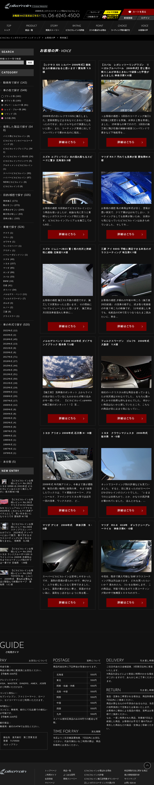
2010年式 (8, 388)
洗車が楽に (8, 218)
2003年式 (8, 418)
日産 (5, 285)
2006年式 (8, 405)
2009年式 (8, 392)
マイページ (50, 783)
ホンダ (6, 272)
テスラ (6, 233)
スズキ (6, 259)
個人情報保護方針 (132, 775)
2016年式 (8, 361)
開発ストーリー (70, 779)
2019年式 (8, 344)
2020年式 (8, 352)
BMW (6, 281)
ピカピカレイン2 (11, 186)
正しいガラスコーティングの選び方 (99, 783)
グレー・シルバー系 (13, 105)
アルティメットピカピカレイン (18, 165)
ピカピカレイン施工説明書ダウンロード (101, 779)
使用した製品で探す (15, 126)
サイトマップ (130, 779)
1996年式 (8, 436)
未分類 (7, 461)
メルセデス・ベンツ (12, 294)
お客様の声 (50, 38)
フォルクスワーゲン (12, 298)
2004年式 (8, 414)
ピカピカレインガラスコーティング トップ (20, 38)
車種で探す (10, 227)
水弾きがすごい (10, 210)
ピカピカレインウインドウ (15, 161)
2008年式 (8, 396)
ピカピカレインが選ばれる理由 (97, 770)
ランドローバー (10, 246)
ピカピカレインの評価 (93, 775)
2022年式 (8, 330)
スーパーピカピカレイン (14, 173)
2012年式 (8, 379)
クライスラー (9, 316)
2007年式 (8, 401)
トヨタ (6, 263)
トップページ (50, 770)
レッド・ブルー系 (12, 109)
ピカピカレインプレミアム (15, 149)
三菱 (5, 312)
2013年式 (8, 374)
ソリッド (8, 114)
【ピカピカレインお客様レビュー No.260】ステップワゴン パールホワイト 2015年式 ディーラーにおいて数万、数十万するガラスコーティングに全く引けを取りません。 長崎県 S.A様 (16, 532)
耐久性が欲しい (10, 214)
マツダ (6, 268)
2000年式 (8, 427)
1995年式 (8, 440)
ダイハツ (7, 290)
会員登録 (49, 779)
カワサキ (7, 242)
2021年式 (8, 348)
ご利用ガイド (50, 775)
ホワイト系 (9, 101)
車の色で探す (11, 90)
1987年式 (8, 449)
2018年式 (8, 339)
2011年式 (8, 383)
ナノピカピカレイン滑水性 (15, 156)
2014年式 (8, 370)
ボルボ (6, 303)
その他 (7, 118)
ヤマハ (6, 237)
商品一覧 (67, 770)
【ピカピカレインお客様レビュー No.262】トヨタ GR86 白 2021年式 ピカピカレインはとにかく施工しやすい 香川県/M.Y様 (16, 486)
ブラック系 (9, 96)
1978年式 (8, 453)
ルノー (6, 307)
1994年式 (8, 444)
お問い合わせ (130, 783)
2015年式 (8, 366)
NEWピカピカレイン (13, 182)
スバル (6, 277)
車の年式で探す (12, 324)
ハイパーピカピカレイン (14, 177)
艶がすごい (8, 205)
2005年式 (8, 409)
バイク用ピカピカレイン (14, 136)
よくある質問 (69, 775)
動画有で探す (11, 82)
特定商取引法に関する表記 (135, 770)
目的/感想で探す (13, 195)
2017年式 (8, 357)
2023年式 (8, 335)
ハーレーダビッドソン (13, 255)
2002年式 (8, 423)
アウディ (7, 250)
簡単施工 (7, 201)
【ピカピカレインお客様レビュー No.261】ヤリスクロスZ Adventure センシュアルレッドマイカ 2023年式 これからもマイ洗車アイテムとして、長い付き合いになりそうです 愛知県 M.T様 (16, 507)
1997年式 (8, 431)
